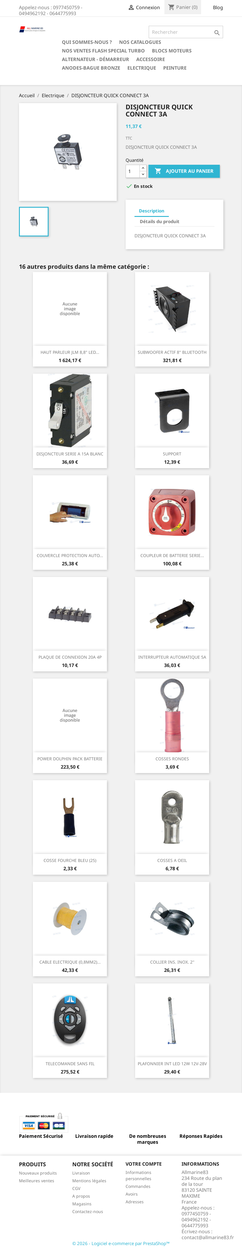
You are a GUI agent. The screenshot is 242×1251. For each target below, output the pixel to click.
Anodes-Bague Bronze (91, 68)
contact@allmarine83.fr (208, 1237)
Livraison (81, 1173)
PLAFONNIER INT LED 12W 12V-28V (172, 1063)
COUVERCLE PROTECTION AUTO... (70, 555)
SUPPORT (172, 454)
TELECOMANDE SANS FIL (70, 1063)
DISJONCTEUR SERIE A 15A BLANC (69, 454)
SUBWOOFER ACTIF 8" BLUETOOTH (172, 352)
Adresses (135, 1201)
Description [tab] (151, 211)
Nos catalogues (140, 42)
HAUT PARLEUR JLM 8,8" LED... (70, 352)
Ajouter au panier (184, 171)
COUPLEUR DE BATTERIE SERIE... (172, 555)
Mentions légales (89, 1180)
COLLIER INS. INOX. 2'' (172, 962)
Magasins (82, 1204)
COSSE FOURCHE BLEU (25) (70, 860)
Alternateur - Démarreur (95, 59)
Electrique (141, 68)
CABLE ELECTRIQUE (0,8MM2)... (70, 962)
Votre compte (144, 1164)
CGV (76, 1188)
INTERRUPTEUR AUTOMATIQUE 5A (172, 657)
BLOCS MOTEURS (172, 50)
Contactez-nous (87, 1211)
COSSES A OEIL (172, 860)
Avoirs (132, 1194)
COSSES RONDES (172, 759)
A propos (81, 1196)
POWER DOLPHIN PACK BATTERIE (69, 759)
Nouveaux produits (38, 1173)
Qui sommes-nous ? (87, 42)
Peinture (175, 68)
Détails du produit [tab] (160, 221)
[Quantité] (133, 171)
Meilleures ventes (36, 1180)
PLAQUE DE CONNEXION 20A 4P (70, 657)
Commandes (138, 1186)
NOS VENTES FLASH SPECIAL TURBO (103, 50)
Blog (218, 7)
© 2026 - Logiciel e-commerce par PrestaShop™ (121, 1243)
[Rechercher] (186, 32)
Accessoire (150, 59)
